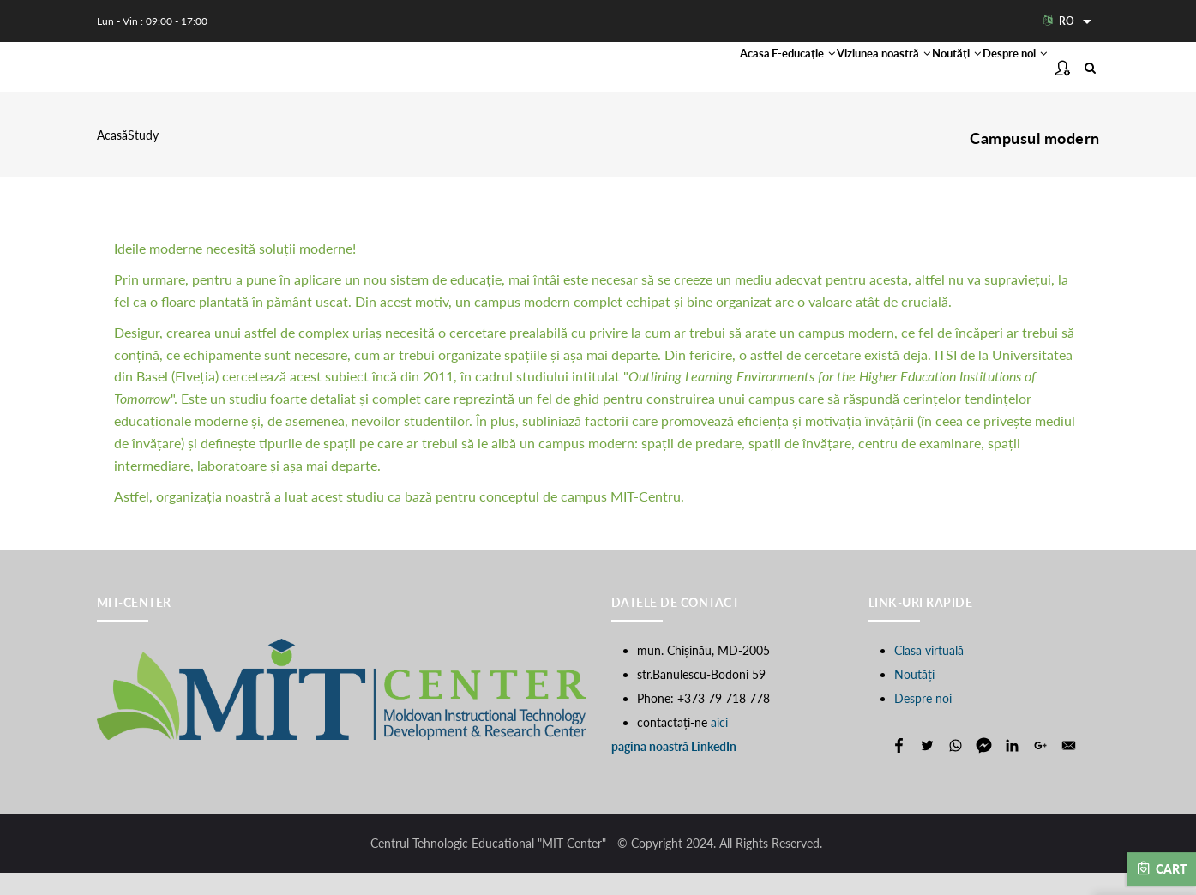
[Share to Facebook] (899, 767)
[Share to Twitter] (927, 767)
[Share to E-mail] (1068, 767)
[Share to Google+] (1040, 767)
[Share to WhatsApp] (955, 767)
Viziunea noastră (805, 78)
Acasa (615, 78)
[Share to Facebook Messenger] (984, 767)
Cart (1162, 868)
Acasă (112, 158)
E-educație (691, 78)
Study (143, 158)
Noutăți (911, 78)
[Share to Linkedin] (1012, 767)
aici (719, 744)
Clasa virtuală (929, 672)
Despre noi (999, 78)
